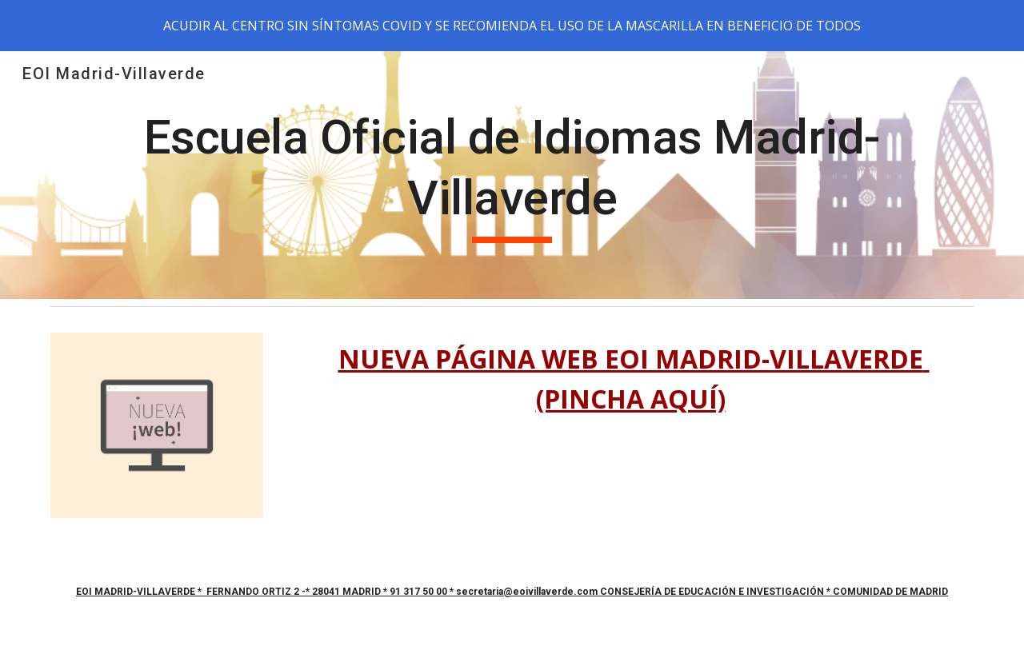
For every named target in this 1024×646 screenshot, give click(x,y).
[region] (512, 25)
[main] (512, 175)
